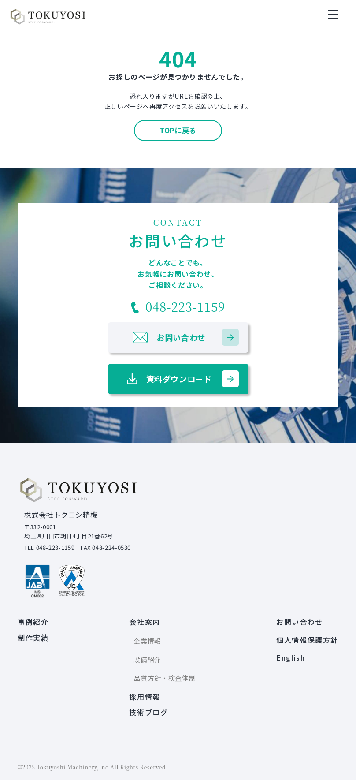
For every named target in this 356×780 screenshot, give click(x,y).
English (290, 657)
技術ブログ (148, 712)
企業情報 (147, 641)
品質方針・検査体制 (165, 678)
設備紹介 (147, 659)
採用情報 (144, 696)
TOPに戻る (178, 130)
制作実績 (33, 637)
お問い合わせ (299, 621)
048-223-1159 (178, 306)
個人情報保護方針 (307, 639)
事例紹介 (33, 621)
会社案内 (144, 621)
